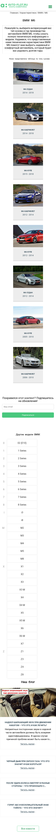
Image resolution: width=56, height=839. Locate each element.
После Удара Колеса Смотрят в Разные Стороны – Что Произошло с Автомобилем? (28, 784)
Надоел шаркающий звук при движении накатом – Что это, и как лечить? (28, 723)
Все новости (28, 828)
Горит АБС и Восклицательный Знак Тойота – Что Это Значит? (28, 806)
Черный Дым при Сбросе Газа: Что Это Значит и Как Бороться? (28, 762)
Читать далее (27, 744)
